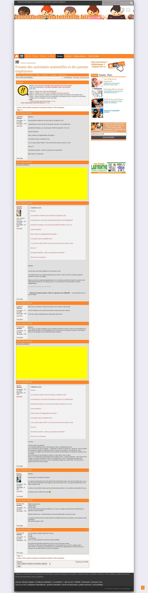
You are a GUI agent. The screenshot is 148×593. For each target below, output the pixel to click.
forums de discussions (70, 585)
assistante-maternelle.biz (37, 585)
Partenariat (86, 582)
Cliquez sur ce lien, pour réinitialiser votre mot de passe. (52, 93)
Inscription (53, 75)
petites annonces (85, 585)
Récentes (76, 77)
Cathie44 (20, 116)
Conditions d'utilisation (43, 582)
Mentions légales (28, 582)
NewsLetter (128, 10)
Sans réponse (84, 77)
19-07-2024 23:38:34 (24, 323)
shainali (19, 206)
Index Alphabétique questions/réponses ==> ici (35, 103)
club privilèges (98, 585)
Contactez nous (96, 582)
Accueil (18, 75)
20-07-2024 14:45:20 (24, 500)
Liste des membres (28, 75)
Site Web (19, 126)
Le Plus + (51, 56)
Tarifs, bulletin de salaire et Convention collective (37, 107)
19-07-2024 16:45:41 (24, 203)
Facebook (122, 10)
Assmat (28, 56)
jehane (19, 473)
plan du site (69, 582)
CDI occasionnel (59, 107)
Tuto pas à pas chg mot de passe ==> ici (42, 101)
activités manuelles (53, 585)
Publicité (77, 582)
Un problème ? (58, 582)
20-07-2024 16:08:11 (24, 530)
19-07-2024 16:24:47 (24, 113)
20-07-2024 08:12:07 (24, 470)
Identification (62, 75)
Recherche (45, 75)
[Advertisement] (74, 36)
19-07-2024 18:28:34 (24, 303)
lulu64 (19, 385)
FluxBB (86, 562)
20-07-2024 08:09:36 (24, 382)
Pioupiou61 (20, 327)
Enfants (43, 56)
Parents (35, 56)
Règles (38, 75)
